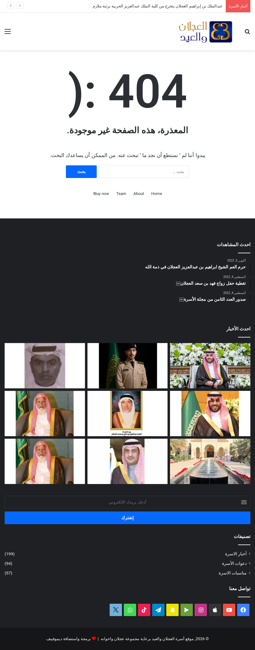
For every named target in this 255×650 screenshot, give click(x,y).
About (138, 193)
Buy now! (101, 193)
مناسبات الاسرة (233, 572)
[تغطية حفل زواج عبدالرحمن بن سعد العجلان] (210, 413)
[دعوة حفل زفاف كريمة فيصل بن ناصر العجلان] (127, 461)
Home (156, 193)
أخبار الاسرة (236, 553)
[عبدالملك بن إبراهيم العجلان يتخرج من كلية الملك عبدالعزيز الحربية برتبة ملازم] (127, 365)
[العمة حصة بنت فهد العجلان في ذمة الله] (127, 413)
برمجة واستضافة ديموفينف (68, 638)
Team (121, 193)
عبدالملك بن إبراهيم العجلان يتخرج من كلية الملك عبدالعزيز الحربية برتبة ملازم (158, 6)
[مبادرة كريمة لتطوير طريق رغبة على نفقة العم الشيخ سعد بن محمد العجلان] (45, 461)
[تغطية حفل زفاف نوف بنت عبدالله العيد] (210, 365)
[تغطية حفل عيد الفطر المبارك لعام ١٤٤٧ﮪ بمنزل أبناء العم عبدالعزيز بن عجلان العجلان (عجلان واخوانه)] (210, 461)
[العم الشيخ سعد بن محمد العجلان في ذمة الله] (45, 413)
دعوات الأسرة (234, 563)
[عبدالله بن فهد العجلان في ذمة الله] (45, 365)
